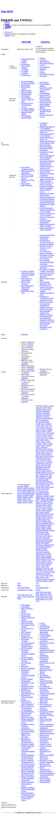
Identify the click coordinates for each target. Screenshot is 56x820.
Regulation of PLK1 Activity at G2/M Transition (46, 247)
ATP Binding (25, 96)
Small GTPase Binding (47, 733)
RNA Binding (25, 85)
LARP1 (47, 485)
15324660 (8, 27)
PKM (23, 493)
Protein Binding (26, 94)
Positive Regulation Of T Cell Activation (47, 214)
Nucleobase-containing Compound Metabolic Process (28, 652)
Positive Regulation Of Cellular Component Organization (47, 726)
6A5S (45, 594)
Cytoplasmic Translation (44, 124)
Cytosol (42, 65)
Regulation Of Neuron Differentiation (47, 194)
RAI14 (50, 536)
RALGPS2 (39, 538)
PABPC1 (49, 510)
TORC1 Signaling (45, 181)
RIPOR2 (43, 541)
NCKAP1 (50, 503)
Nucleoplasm (25, 64)
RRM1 (47, 543)
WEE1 (38, 577)
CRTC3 (43, 442)
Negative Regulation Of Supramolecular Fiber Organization (47, 775)
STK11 (48, 559)
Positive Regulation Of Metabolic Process (28, 794)
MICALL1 (49, 498)
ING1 (37, 474)
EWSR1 (46, 456)
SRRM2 (49, 557)
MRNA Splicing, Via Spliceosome (28, 172)
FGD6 (49, 458)
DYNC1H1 (50, 451)
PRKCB (38, 525)
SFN (37, 547)
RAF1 (45, 536)
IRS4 (37, 476)
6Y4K (51, 597)
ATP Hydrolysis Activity (26, 106)
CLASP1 (38, 436)
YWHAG (45, 42)
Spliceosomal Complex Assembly (27, 168)
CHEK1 (44, 435)
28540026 (24, 358)
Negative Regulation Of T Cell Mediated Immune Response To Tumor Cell (47, 129)
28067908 (30, 367)
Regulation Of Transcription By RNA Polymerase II (27, 702)
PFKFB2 (45, 514)
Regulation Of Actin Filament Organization (47, 761)
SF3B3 (51, 545)
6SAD (46, 597)
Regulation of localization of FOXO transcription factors (47, 298)
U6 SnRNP (24, 71)
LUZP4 (23, 491)
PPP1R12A (39, 523)
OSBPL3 (38, 510)
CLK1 (50, 436)
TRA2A (44, 570)
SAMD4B (46, 545)
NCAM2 (43, 503)
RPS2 (42, 543)
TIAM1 (38, 566)
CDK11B (48, 427)
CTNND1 (39, 444)
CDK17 (43, 429)
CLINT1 (44, 436)
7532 (37, 583)
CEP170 (38, 431)
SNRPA (19, 497)
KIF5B (42, 483)
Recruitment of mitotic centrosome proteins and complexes (47, 256)
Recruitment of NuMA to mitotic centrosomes (47, 270)
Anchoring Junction (46, 771)
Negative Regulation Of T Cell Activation (47, 210)
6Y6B (37, 599)
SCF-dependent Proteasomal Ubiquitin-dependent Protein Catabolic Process (47, 161)
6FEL (46, 596)
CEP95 (49, 431)
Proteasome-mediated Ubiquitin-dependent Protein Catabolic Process (47, 189)
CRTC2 (38, 442)
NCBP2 (28, 491)
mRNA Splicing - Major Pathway (26, 279)
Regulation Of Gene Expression (27, 683)
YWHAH (51, 579)
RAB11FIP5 (40, 534)
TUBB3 (30, 501)
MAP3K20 (39, 494)
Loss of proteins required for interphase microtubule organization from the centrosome (47, 264)
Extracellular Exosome (47, 74)
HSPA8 (44, 471)
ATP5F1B (39, 418)
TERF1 (38, 565)
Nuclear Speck (26, 75)
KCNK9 (38, 480)
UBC (43, 574)
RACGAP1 (39, 536)
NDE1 (45, 505)
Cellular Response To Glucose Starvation (46, 183)
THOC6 (25, 501)
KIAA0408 (45, 480)
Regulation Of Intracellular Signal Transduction (46, 738)
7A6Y (38, 601)
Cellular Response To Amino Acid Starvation (47, 178)
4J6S (49, 592)
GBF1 (38, 462)
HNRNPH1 (47, 467)
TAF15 (38, 563)
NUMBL (50, 509)
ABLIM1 (39, 407)
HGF (49, 465)
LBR (42, 487)
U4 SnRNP (24, 70)
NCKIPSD (39, 505)
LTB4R (46, 489)
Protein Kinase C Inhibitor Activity (45, 96)
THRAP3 (48, 565)
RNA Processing (26, 648)
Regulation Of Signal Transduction (46, 153)
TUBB (52, 572)
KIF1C (50, 482)
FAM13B (39, 458)
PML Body (24, 666)
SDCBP (31, 495)
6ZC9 (46, 599)
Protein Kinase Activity (47, 663)
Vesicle (42, 70)
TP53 (51, 568)
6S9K (42, 597)
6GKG (38, 597)
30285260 (43, 375)
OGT (33, 491)
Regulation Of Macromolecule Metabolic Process (27, 740)
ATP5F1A (46, 416)
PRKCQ (38, 527)
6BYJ (49, 594)
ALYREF (20, 486)
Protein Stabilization (46, 208)
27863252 (25, 373)
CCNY (46, 426)
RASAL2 (39, 539)
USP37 (46, 576)
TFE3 (42, 565)
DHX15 (50, 449)
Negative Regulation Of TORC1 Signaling (47, 225)
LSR (42, 489)
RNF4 (33, 493)
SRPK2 (19, 499)
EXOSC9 (32, 488)
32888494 (24, 364)
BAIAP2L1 (45, 420)
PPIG (49, 521)
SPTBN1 (38, 556)
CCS (50, 426)
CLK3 (42, 438)
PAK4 (42, 512)
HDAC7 (38, 465)
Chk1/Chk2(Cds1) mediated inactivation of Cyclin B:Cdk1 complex (46, 288)
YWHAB (39, 579)
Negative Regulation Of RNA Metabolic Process (27, 720)
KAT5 (38, 478)
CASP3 (38, 426)
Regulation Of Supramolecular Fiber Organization (47, 630)
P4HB (44, 510)
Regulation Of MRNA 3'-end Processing (25, 735)
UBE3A (48, 574)
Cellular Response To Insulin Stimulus (46, 171)
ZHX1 (31, 502)
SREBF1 (25, 497)
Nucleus (23, 62)
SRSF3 (43, 559)
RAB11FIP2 (44, 532)
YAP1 (47, 577)
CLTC (46, 438)
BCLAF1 (39, 422)
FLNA (38, 460)
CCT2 (38, 427)
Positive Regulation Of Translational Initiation (47, 201)
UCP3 (42, 576)
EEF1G (38, 454)
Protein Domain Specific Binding (45, 99)
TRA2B (50, 570)
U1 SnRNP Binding (27, 711)
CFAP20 (38, 433)
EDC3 (44, 453)
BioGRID (8, 34)
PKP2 (43, 518)
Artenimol (24, 334)
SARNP (25, 495)
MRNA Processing (27, 174)
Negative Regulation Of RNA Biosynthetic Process (28, 789)
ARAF (47, 413)
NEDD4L (39, 507)
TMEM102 (39, 568)
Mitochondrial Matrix (47, 63)
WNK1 (42, 577)
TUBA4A (47, 572)
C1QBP (38, 424)
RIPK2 (38, 541)
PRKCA (51, 523)
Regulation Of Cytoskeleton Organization (44, 659)
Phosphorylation (45, 782)
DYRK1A (39, 453)
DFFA (45, 449)
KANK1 (49, 476)
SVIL (53, 559)
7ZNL (32, 597)
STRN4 (24, 499)
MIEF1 (38, 500)
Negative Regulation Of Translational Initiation (47, 198)
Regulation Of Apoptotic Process (45, 743)
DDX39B (26, 42)
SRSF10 (38, 559)
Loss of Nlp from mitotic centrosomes (46, 252)
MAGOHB (39, 492)
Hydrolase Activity (27, 103)
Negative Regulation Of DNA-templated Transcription (27, 778)
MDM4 (38, 498)
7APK (24, 597)
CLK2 (38, 438)
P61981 (38, 590)
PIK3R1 (38, 518)
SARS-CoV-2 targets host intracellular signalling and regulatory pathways (46, 311)
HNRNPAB (39, 467)
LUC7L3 (45, 491)
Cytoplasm (24, 73)
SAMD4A (39, 545)
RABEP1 (47, 534)
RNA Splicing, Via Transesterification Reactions (46, 706)
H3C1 (44, 463)
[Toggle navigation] (1, 17)
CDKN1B (49, 429)
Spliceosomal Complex (25, 67)
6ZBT (42, 599)
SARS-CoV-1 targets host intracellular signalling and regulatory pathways (46, 304)
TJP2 (47, 566)
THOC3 (19, 501)
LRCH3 (38, 489)
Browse (7, 22)
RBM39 (28, 493)
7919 (18, 583)
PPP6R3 (46, 523)
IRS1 (47, 474)
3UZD (42, 592)
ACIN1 (44, 407)
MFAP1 (43, 498)
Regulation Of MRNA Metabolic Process (47, 712)
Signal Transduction (46, 146)
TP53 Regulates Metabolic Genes (45, 283)
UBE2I (19, 502)
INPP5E (42, 474)
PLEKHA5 (39, 519)
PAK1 (38, 512)
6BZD (42, 596)
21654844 (43, 371)
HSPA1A (38, 471)
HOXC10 (46, 469)
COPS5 (51, 438)
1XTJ (30, 595)
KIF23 (38, 483)
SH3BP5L (48, 547)
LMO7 (51, 487)
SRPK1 (38, 557)
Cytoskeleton (44, 637)
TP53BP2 (39, 570)
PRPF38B (39, 530)
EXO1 (52, 456)
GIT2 (45, 462)
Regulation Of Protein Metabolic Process (47, 730)
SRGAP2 (48, 556)
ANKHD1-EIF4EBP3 (43, 411)
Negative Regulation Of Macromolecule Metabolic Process (27, 756)
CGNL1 (52, 433)
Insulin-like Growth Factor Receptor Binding (46, 89)
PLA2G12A (49, 518)
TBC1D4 (50, 563)
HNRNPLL (31, 490)
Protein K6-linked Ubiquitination (45, 221)
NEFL (44, 507)
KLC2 (52, 483)
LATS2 (38, 487)
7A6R (50, 599)
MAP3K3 (46, 494)
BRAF (48, 422)
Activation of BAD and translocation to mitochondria (47, 237)
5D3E (41, 594)
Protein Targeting (45, 145)
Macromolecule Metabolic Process (27, 645)
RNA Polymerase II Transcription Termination (27, 287)
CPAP (37, 440)
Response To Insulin (27, 744)
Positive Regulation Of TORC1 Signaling (47, 229)
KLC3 (38, 485)
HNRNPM (39, 469)
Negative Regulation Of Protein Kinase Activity (47, 142)
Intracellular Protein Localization (46, 149)
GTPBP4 (38, 463)
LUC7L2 (38, 491)
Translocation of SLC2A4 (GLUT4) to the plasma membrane (47, 242)
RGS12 (50, 539)
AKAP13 (39, 409)
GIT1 (41, 462)
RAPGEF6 (46, 538)
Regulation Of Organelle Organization (47, 649)
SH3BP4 (42, 547)
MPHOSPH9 (45, 500)
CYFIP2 (50, 444)
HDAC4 (48, 463)
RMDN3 (49, 541)
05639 (38, 585)
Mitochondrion (44, 61)
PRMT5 (43, 529)
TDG (29, 499)
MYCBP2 (43, 501)
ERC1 (42, 456)
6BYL (38, 596)
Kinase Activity (45, 692)
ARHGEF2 (39, 415)
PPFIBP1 (44, 521)
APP (43, 413)
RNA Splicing (25, 183)
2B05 (37, 592)
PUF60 (38, 532)
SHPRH (44, 548)
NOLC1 (38, 509)
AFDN (49, 407)
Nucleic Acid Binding (28, 83)
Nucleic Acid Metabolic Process (27, 636)
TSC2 (41, 572)
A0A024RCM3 (22, 590)
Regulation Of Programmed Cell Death (45, 751)
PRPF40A (45, 530)
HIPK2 (25, 490)
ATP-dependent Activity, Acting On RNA (27, 99)
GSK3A (50, 462)
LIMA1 (46, 487)
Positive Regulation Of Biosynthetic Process (27, 798)
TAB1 (50, 561)
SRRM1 (43, 557)
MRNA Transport (26, 185)
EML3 (43, 454)
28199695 (24, 387)
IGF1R (48, 473)
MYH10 (49, 501)
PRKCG (49, 525)
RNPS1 (38, 543)
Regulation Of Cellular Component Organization (47, 644)
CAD (42, 424)
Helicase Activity (26, 92)
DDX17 (49, 445)
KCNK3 (49, 478)
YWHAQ (39, 581)
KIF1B (45, 482)
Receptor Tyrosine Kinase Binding (45, 103)
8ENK (19, 598)
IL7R (19, 491)
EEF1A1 (49, 453)
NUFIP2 (44, 509)
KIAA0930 (39, 482)
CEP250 (44, 431)
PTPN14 (52, 530)
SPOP (49, 554)
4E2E (46, 592)
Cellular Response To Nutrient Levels (46, 167)
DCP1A (43, 445)
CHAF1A (39, 435)
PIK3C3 (49, 516)
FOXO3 (48, 460)
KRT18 (42, 485)
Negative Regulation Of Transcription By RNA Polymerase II (27, 773)
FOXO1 (42, 460)
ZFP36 (50, 581)
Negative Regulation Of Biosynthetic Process (27, 784)
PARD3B (39, 514)
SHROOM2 (39, 550)
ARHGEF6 (46, 415)
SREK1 (31, 497)
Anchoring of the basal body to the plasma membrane (47, 275)
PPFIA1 (38, 521)
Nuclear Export (26, 616)
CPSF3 (42, 440)
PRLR (49, 527)
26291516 (31, 389)
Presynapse (43, 76)
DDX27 (38, 447)
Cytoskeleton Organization (44, 696)
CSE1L (48, 442)
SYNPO (38, 561)
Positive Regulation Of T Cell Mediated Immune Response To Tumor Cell (47, 136)
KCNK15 (43, 478)
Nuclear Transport (27, 657)
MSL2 (38, 501)
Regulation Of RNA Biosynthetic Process (28, 730)
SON (45, 554)
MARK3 (46, 496)
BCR (43, 422)
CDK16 (38, 429)
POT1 (49, 519)
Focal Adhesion (45, 67)
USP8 (51, 576)
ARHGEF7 (39, 416)
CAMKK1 (48, 424)
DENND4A (39, 449)
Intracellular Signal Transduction (46, 689)
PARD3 (46, 512)
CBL (42, 426)
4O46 (37, 594)
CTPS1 (44, 444)
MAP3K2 (46, 492)
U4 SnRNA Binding (27, 110)
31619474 (30, 342)
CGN (47, 433)
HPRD (7, 36)
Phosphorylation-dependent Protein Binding (45, 111)
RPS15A (20, 495)
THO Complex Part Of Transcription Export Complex (27, 708)
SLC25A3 (39, 552)
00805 (19, 585)
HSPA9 (49, 471)
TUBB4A (39, 574)
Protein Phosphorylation (45, 768)
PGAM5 (51, 514)
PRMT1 (38, 529)
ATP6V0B (45, 418)
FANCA (19, 490)
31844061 (30, 369)
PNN (44, 519)
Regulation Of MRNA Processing (27, 716)
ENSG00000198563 (23, 588)
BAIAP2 (38, 420)
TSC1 (37, 572)
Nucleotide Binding (27, 81)
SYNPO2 (44, 561)
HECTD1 (44, 465)
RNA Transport (26, 632)
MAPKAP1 (39, 496)
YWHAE (45, 579)
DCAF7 (38, 445)
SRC (43, 556)
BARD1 (26, 486)
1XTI (26, 595)
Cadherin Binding (45, 636)
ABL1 (52, 406)
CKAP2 (50, 435)
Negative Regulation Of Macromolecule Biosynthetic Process (28, 767)
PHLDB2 (39, 516)
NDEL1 (49, 505)
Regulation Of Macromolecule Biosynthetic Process (28, 691)
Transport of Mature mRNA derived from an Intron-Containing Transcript (28, 274)
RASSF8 (45, 539)
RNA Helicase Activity (25, 88)
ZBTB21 (45, 581)
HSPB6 (38, 473)
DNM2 (26, 488)
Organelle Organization (47, 693)
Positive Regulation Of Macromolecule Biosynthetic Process (28, 762)
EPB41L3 (48, 454)
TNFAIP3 (46, 568)
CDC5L (42, 427)
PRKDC (44, 527)
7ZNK (28, 597)
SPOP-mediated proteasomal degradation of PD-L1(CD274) (46, 326)
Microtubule (44, 702)
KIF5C (47, 483)
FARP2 (44, 458)
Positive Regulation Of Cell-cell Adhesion (47, 156)
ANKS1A (39, 413)
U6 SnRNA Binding (27, 108)
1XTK (19, 597)
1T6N (22, 595)
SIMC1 (46, 550)
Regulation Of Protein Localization (47, 174)
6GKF (50, 596)
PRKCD (44, 525)
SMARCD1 (46, 552)
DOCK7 (43, 451)
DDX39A (20, 488)
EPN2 (37, 456)
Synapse (42, 72)
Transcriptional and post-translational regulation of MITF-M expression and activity (47, 319)
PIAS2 (19, 493)
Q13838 (30, 590)
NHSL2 (49, 507)
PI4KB (44, 516)
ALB (49, 409)
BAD (51, 418)
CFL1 (43, 433)
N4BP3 (38, 503)
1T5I (18, 595)
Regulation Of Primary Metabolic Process (27, 697)
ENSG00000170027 (42, 588)
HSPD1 (43, 473)
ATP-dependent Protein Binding (26, 116)
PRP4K (49, 529)
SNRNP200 (39, 554)
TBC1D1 (43, 563)
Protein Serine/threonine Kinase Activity (45, 666)
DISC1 (38, 451)
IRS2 (50, 474)
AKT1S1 (45, 409)
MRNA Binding (26, 90)
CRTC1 (47, 440)
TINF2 (43, 566)
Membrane (43, 69)
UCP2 (38, 576)
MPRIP (51, 500)
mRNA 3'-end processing (25, 283)
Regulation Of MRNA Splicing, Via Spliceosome (47, 756)
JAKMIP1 (42, 476)
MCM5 (52, 496)
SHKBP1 (39, 548)
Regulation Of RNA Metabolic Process (27, 687)
